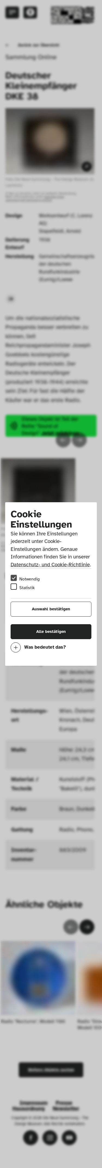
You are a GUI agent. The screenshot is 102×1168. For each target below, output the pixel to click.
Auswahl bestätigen (51, 609)
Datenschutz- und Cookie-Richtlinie (50, 564)
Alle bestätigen (51, 631)
